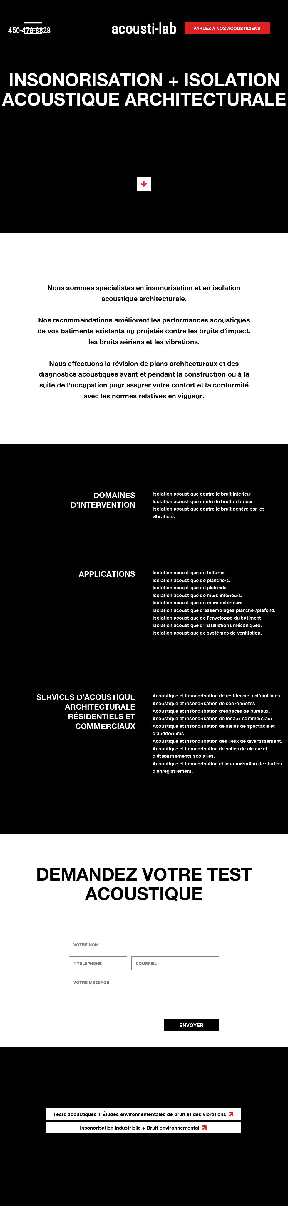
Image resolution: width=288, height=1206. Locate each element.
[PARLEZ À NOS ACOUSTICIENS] (227, 28)
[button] (33, 28)
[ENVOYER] (191, 1025)
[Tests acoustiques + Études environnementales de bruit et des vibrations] (144, 184)
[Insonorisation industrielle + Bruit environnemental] (143, 1127)
